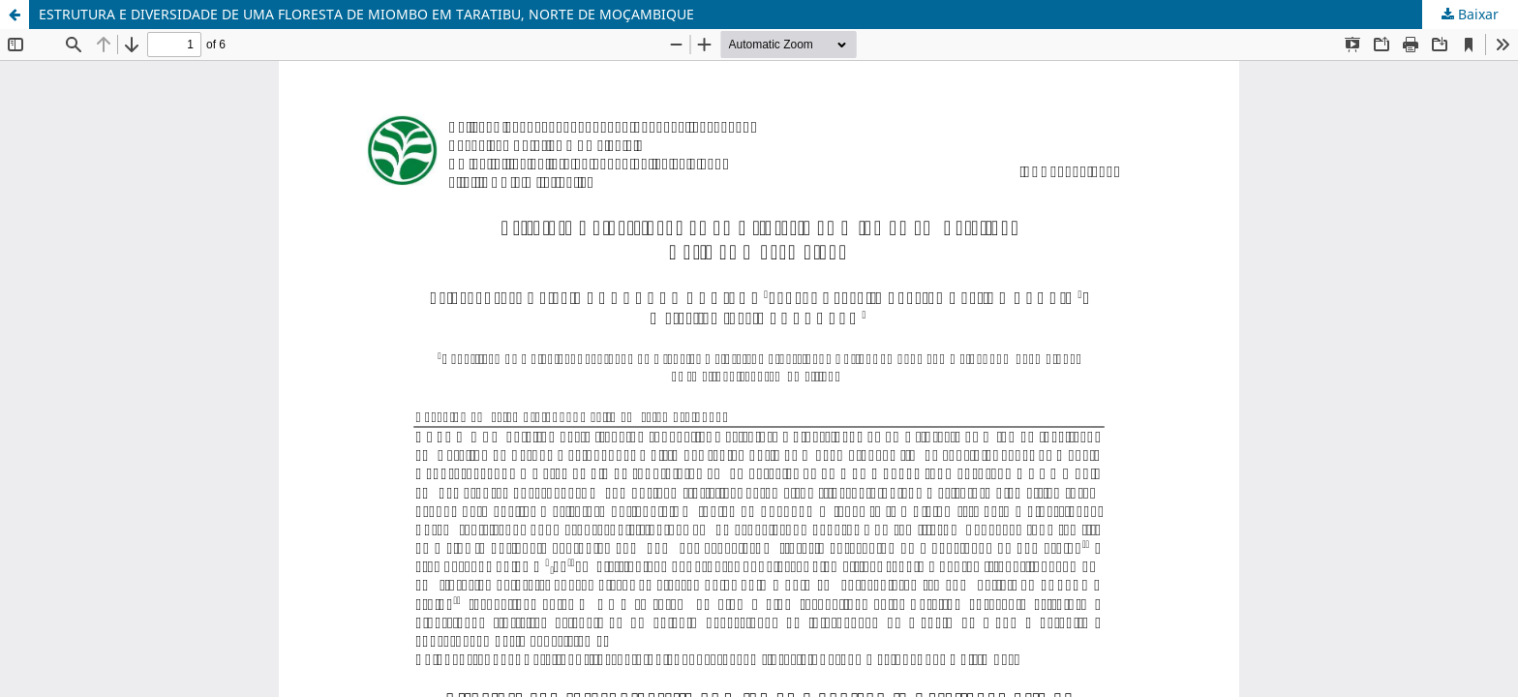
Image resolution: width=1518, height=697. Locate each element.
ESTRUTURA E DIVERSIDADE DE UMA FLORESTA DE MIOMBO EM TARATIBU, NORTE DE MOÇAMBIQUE (366, 14)
